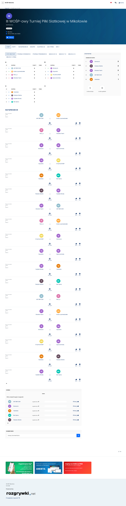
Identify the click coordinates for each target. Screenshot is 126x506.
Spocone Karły (57, 78)
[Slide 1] (43, 394)
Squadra (55, 71)
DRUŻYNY (32, 47)
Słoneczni (55, 68)
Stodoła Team (17, 78)
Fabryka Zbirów (18, 95)
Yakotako (16, 92)
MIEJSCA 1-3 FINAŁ (11, 57)
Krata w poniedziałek (19, 71)
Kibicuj (10, 37)
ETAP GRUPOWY (10, 54)
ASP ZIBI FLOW (17, 68)
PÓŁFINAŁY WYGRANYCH (23, 54)
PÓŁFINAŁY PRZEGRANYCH (40, 54)
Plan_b (15, 74)
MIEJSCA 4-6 (71, 54)
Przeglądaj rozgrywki (13, 498)
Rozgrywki (7, 8)
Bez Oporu (16, 101)
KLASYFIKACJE (41, 47)
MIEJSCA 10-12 (53, 54)
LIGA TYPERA (50, 47)
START (8, 47)
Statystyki (88, 53)
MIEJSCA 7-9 (62, 54)
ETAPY (13, 47)
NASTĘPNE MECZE (23, 47)
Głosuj (76, 401)
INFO (57, 47)
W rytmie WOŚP (57, 74)
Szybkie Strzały (17, 98)
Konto (121, 3)
